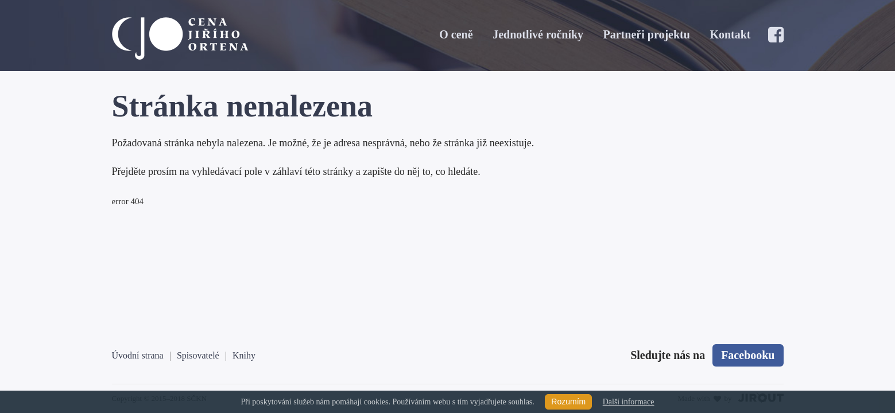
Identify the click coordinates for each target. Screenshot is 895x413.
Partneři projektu (646, 34)
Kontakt (730, 34)
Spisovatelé (198, 355)
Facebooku (747, 355)
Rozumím (568, 401)
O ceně (455, 34)
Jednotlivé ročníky (538, 34)
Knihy (244, 355)
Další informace (628, 402)
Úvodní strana (138, 355)
